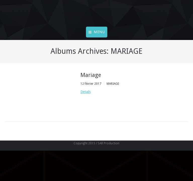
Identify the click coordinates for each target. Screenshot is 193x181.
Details (85, 92)
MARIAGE (113, 83)
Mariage (90, 75)
